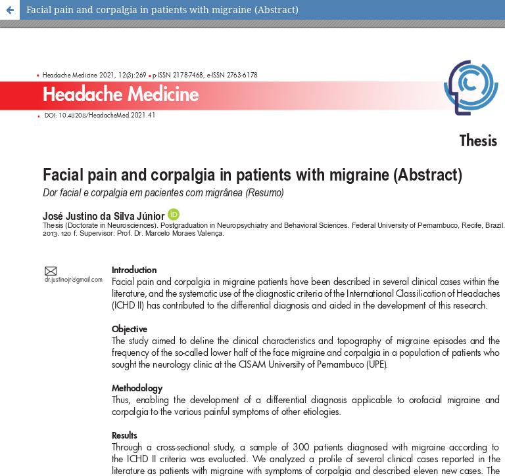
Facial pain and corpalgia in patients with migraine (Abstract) (162, 9)
